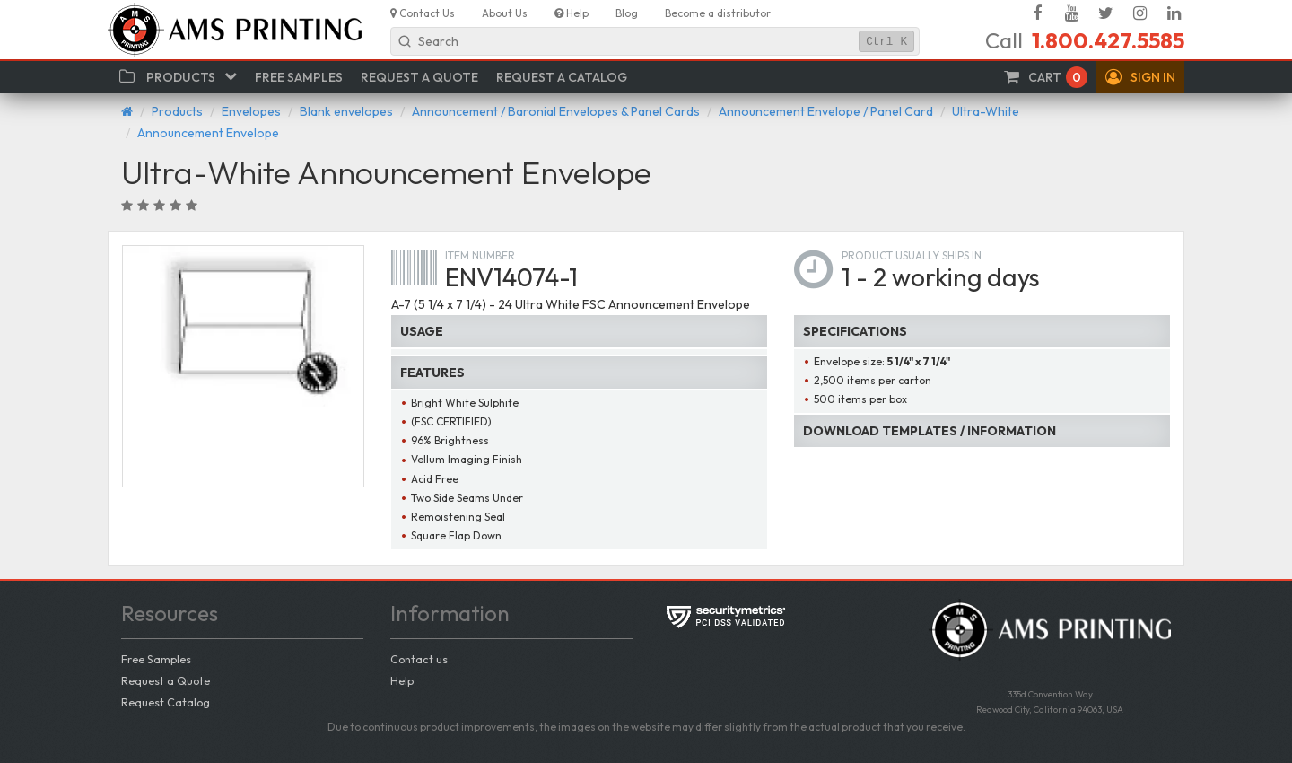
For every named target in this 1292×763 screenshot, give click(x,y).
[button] (1140, 77)
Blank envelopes (346, 111)
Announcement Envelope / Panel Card (826, 111)
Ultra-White (985, 111)
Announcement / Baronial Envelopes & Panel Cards (556, 111)
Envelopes (251, 111)
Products (177, 111)
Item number (480, 255)
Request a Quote (165, 680)
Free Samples (156, 659)
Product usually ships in (912, 255)
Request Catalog (165, 702)
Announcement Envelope (208, 133)
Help (402, 680)
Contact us (419, 659)
